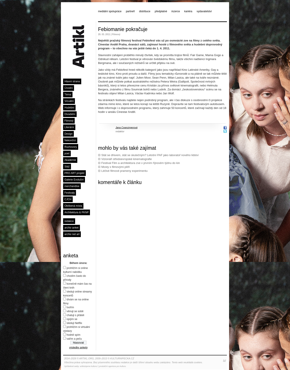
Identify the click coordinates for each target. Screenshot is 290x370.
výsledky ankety (78, 347)
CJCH (67, 199)
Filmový (68, 120)
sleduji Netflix (74, 323)
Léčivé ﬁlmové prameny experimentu (124, 170)
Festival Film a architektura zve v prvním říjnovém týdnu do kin (140, 163)
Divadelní (69, 114)
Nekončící (70, 140)
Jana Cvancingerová (126, 127)
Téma (67, 94)
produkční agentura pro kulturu (112, 366)
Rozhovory (70, 146)
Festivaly (69, 192)
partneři (130, 11)
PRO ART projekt (74, 173)
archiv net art (71, 234)
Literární (69, 127)
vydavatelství (204, 11)
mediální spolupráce (109, 11)
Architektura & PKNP (76, 212)
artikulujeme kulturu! (89, 366)
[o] (224, 360)
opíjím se (72, 319)
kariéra (188, 11)
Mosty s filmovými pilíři (115, 167)
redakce (69, 221)
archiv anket (71, 227)
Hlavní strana (72, 81)
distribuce (144, 11)
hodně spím (73, 334)
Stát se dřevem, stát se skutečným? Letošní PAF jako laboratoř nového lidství (150, 155)
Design (68, 133)
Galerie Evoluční (74, 179)
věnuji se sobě (75, 311)
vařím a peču (74, 338)
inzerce (175, 11)
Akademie (70, 160)
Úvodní (68, 87)
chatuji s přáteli (75, 315)
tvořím (70, 307)
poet (66, 153)
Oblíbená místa (73, 205)
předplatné (161, 11)
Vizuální (69, 101)
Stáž (67, 166)
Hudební (69, 107)
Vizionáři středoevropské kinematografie (126, 159)
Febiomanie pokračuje (122, 29)
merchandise (71, 186)
